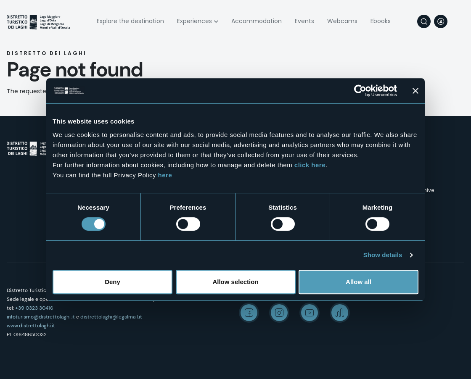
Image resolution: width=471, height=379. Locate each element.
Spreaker (340, 313)
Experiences (194, 21)
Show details (382, 254)
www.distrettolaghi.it (31, 325)
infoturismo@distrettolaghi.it (41, 316)
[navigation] (457, 21)
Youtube (309, 313)
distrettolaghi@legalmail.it (111, 316)
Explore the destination (130, 21)
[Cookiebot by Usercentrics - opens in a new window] (360, 90)
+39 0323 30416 (34, 308)
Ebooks (380, 21)
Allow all (358, 281)
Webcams (342, 21)
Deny (112, 281)
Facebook (249, 313)
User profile (440, 21)
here (165, 175)
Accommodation (256, 21)
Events (304, 21)
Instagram (279, 313)
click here (309, 164)
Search (424, 21)
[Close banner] (415, 91)
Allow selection (235, 281)
